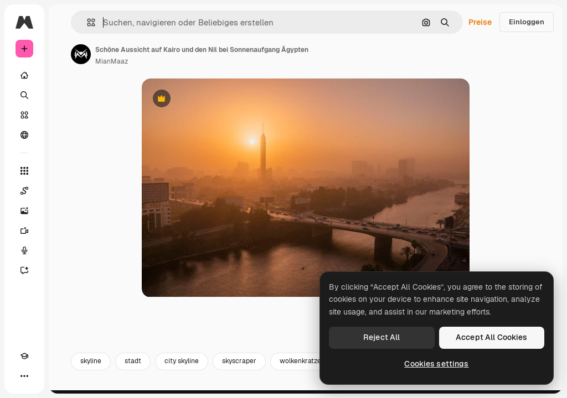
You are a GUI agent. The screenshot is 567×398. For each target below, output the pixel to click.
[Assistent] (24, 270)
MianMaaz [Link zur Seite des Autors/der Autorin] (111, 61)
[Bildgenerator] (24, 210)
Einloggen (526, 22)
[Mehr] (24, 376)
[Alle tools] (24, 171)
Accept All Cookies (492, 337)
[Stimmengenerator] (24, 250)
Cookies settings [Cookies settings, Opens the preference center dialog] (436, 364)
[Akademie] (24, 356)
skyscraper (239, 363)
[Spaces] (24, 191)
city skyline (181, 363)
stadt (133, 363)
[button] (86, 22)
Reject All (381, 337)
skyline (90, 363)
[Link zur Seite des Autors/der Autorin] (81, 54)
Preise (480, 22)
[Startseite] (24, 75)
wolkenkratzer (302, 363)
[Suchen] (24, 95)
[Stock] (24, 115)
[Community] (24, 135)
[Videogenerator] (24, 230)
